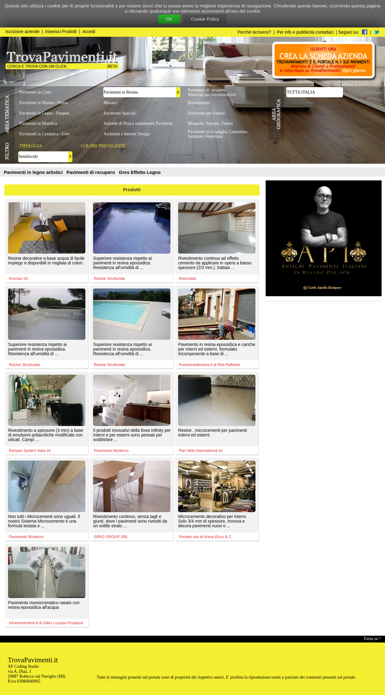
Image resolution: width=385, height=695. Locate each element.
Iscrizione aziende (23, 31)
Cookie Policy (205, 19)
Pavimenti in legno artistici (34, 172)
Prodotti (132, 189)
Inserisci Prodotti (61, 31)
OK (169, 19)
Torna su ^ (372, 638)
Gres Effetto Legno (139, 172)
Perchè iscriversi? (254, 32)
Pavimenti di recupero (91, 172)
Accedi (89, 31)
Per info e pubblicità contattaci (305, 32)
